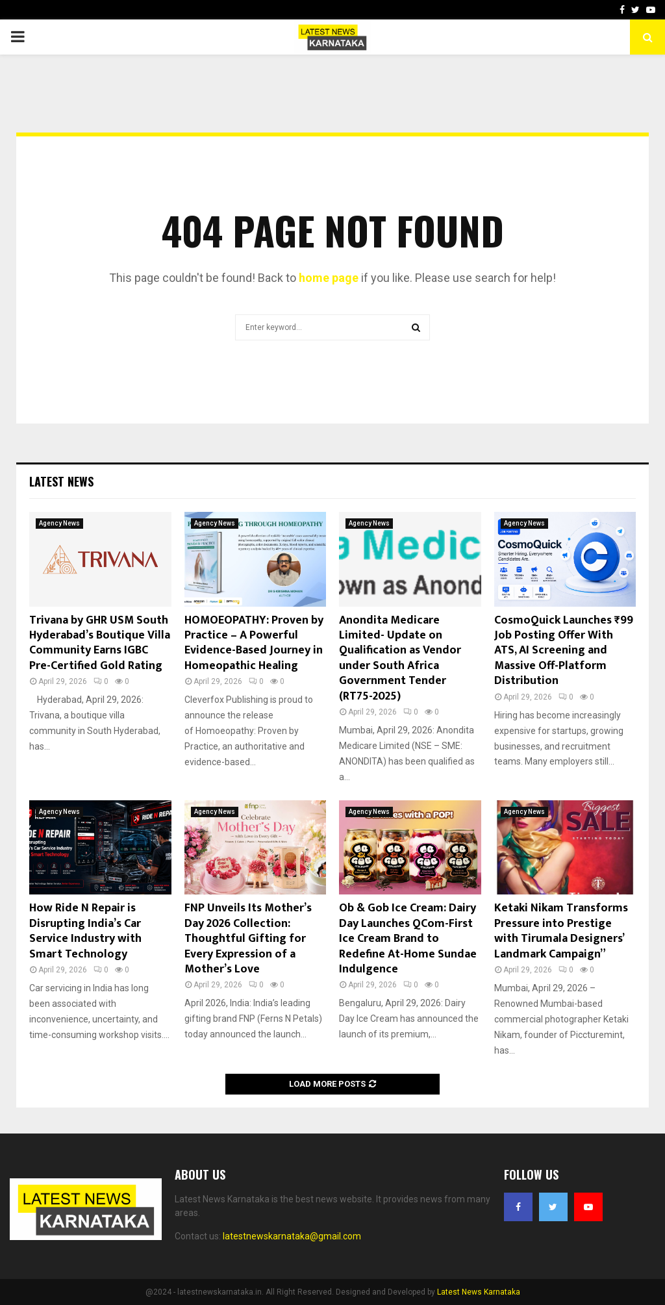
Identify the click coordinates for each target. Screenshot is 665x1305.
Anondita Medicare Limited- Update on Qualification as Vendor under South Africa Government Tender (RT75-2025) (400, 658)
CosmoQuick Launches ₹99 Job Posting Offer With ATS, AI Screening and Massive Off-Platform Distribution (563, 651)
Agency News (59, 523)
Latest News (61, 481)
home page (328, 278)
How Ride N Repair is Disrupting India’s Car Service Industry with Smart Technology (85, 930)
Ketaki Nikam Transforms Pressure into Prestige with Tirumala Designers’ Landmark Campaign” (561, 930)
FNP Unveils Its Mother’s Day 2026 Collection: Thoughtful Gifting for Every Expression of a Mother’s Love (248, 938)
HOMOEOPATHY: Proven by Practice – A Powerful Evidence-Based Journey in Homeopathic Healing (253, 643)
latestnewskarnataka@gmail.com (292, 1236)
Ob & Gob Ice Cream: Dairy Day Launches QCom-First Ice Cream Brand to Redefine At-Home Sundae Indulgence (408, 938)
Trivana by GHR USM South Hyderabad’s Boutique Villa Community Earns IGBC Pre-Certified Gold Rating (99, 643)
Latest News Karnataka (478, 1292)
